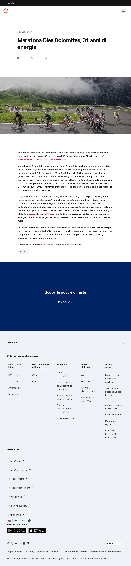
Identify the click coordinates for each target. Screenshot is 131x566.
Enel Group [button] (16, 460)
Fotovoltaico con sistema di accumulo (64, 386)
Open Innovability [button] (20, 505)
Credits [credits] (19, 551)
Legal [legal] (10, 551)
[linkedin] (20, 543)
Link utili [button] (12, 342)
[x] (12, 543)
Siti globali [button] (13, 449)
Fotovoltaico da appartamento (65, 397)
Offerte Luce (14, 375)
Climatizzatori (39, 375)
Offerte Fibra (15, 387)
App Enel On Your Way (87, 399)
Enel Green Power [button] (20, 469)
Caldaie (36, 381)
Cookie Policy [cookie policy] (70, 551)
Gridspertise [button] (17, 496)
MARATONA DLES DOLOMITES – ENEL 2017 (44, 159)
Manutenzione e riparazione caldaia (113, 378)
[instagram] (24, 543)
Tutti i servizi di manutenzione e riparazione (113, 405)
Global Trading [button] (18, 478)
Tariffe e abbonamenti (88, 389)
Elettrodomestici (113, 414)
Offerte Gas (14, 381)
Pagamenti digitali (110, 423)
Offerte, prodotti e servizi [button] (22, 356)
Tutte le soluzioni (65, 418)
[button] (18, 58)
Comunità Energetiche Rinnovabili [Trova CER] (111, 434)
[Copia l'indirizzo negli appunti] (46, 58)
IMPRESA (49, 214)
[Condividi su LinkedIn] (39, 58)
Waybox (85, 375)
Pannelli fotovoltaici (63, 374)
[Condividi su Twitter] (32, 58)
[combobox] (113, 543)
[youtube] (16, 543)
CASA (31, 214)
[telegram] (28, 543)
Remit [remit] (83, 551)
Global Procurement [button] (21, 487)
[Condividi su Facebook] (25, 58)
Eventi (23, 251)
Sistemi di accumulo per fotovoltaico (64, 408)
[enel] (5, 10)
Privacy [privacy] (30, 551)
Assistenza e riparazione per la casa (113, 392)
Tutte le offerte (16, 394)
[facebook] (8, 543)
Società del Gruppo (47, 551)
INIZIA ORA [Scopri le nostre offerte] (65, 301)
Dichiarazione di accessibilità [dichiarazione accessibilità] (105, 551)
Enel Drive (86, 381)
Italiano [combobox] (111, 543)
